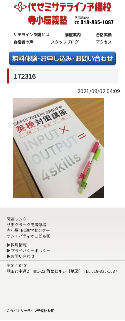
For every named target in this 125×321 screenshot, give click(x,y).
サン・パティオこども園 (28, 236)
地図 (75, 271)
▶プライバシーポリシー (29, 250)
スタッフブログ (65, 42)
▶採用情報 (17, 244)
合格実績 (104, 34)
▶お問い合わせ (21, 256)
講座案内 (73, 34)
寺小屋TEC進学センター (28, 230)
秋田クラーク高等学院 (27, 224)
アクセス (104, 42)
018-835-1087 (104, 271)
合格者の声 (23, 42)
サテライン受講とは (31, 34)
